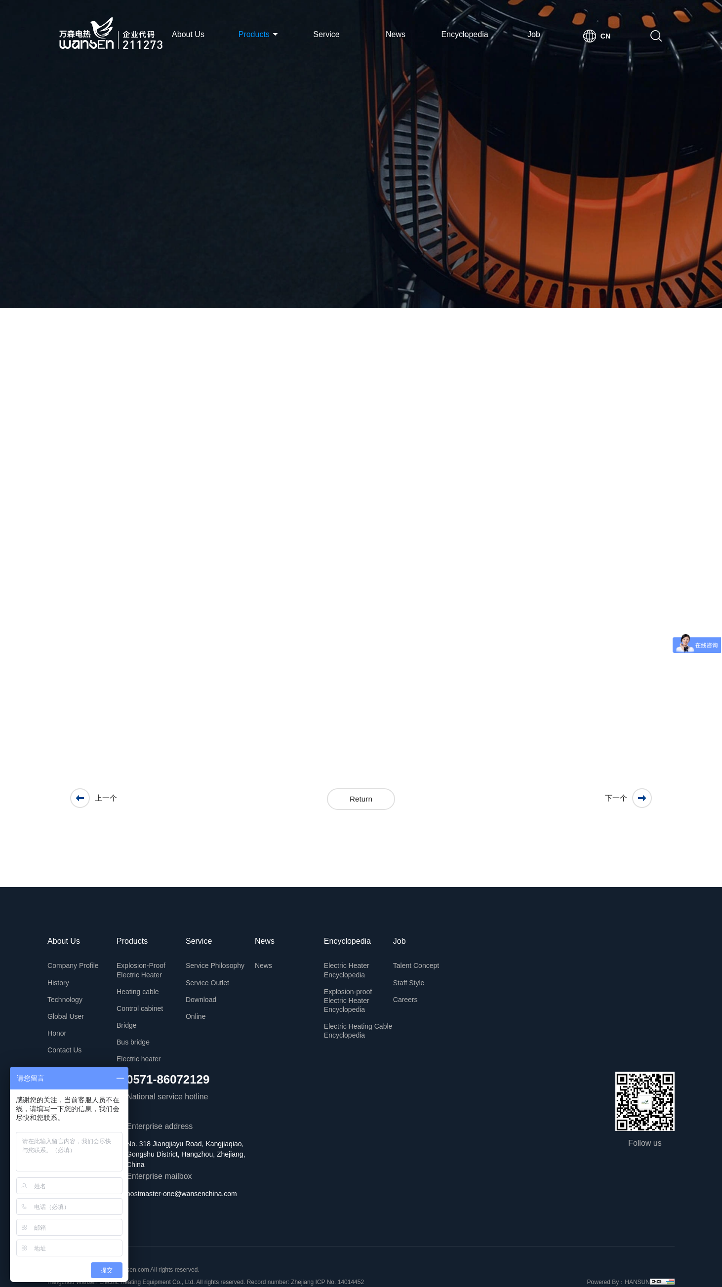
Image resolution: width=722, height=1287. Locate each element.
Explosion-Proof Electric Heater (147, 966)
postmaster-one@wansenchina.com (188, 1175)
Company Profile (80, 962)
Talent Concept (422, 962)
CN (605, 36)
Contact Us (71, 1036)
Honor (63, 1021)
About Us (188, 34)
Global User (72, 1007)
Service (326, 34)
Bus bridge (140, 1028)
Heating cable (144, 984)
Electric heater (145, 1043)
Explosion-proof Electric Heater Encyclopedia (354, 991)
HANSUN (630, 1263)
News (395, 34)
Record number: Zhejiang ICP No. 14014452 (311, 1263)
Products (258, 34)
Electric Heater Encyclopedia (353, 966)
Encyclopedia (464, 34)
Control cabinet (146, 999)
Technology (71, 992)
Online (202, 1007)
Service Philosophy (222, 962)
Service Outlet (214, 977)
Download (208, 992)
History (65, 977)
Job (533, 34)
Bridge (133, 1013)
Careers (412, 992)
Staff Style (415, 977)
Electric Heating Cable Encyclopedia (364, 1016)
